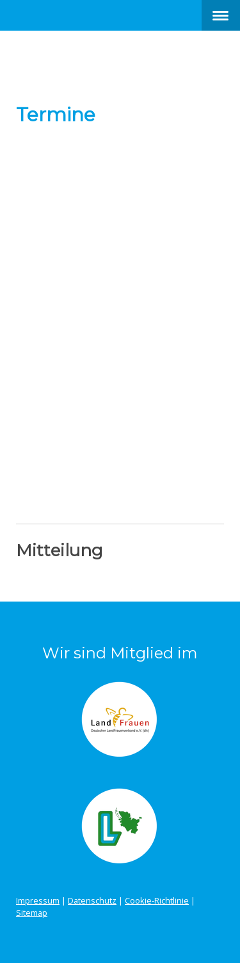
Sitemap (31, 912)
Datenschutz (92, 900)
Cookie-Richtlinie (157, 900)
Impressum (38, 900)
